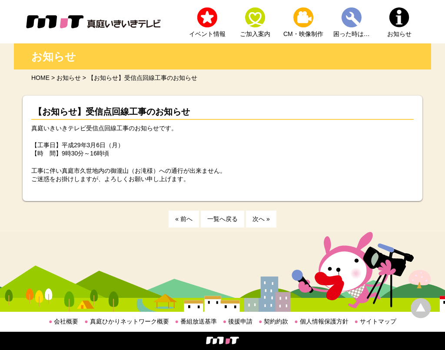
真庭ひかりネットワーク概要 (126, 321)
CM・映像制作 (303, 33)
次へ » (261, 218)
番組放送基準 (196, 321)
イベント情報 (207, 33)
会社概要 (63, 321)
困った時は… (351, 33)
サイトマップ (375, 321)
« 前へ (184, 218)
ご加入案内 (255, 33)
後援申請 (237, 321)
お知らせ (399, 33)
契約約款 (273, 321)
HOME (40, 77)
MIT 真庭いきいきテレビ (93, 21)
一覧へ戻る (222, 218)
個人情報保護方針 (321, 321)
